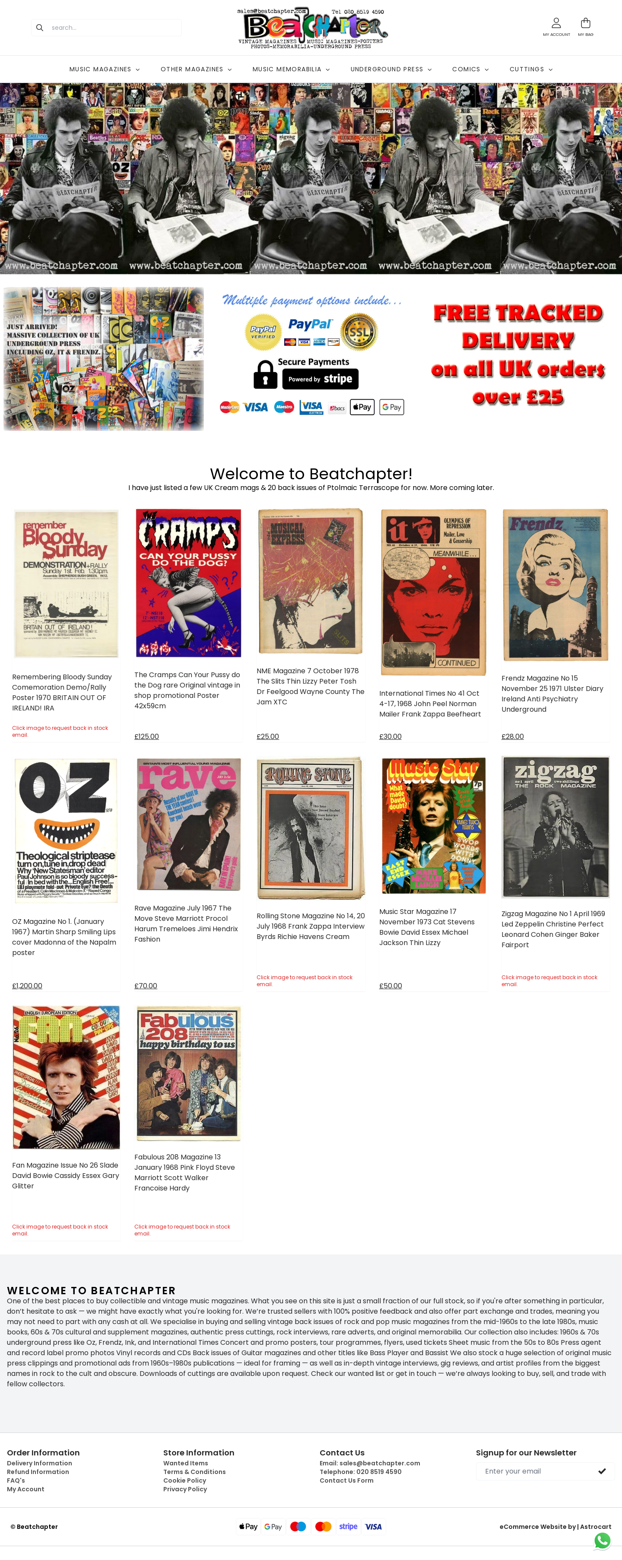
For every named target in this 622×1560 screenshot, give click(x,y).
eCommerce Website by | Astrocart (556, 1526)
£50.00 (390, 986)
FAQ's (16, 1480)
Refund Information (38, 1472)
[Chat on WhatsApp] (602, 1540)
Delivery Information (39, 1463)
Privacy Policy (185, 1489)
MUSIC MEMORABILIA (291, 69)
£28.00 (512, 737)
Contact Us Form (347, 1480)
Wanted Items (185, 1463)
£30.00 (390, 737)
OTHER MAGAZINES (196, 69)
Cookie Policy (184, 1480)
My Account (25, 1489)
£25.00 (268, 737)
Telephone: (361, 1472)
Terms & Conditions (194, 1472)
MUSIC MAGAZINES (105, 69)
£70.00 (145, 986)
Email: (370, 1463)
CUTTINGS (531, 69)
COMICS (470, 69)
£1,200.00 (27, 986)
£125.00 (146, 737)
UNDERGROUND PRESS (391, 69)
